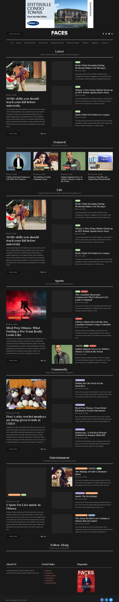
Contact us (49, 570)
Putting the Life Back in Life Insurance (89, 383)
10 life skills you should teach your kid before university (22, 101)
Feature (12, 166)
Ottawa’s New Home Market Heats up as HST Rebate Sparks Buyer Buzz (94, 91)
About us (48, 567)
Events (104, 43)
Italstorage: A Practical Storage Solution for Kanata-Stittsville (91, 432)
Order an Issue (50, 572)
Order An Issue (14, 34)
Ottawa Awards (50, 579)
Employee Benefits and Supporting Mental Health (99, 177)
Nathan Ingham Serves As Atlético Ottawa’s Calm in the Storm (72, 178)
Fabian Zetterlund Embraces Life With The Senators (18, 177)
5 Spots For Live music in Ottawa (23, 504)
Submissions (49, 574)
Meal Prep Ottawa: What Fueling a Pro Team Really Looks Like (24, 329)
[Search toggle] (112, 34)
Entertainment (30, 43)
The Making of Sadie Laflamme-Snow (42, 177)
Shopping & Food (57, 43)
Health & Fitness (73, 43)
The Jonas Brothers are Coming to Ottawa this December (92, 517)
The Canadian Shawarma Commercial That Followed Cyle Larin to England (91, 295)
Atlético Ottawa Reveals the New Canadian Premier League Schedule (93, 321)
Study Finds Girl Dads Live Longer (92, 114)
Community (43, 43)
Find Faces (49, 577)
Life (11, 43)
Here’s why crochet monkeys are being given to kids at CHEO (26, 418)
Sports (18, 43)
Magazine (95, 43)
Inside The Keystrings (86, 493)
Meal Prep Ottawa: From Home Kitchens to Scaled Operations (90, 407)
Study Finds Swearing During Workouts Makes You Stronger (90, 66)
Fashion (85, 43)
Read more (13, 133)
